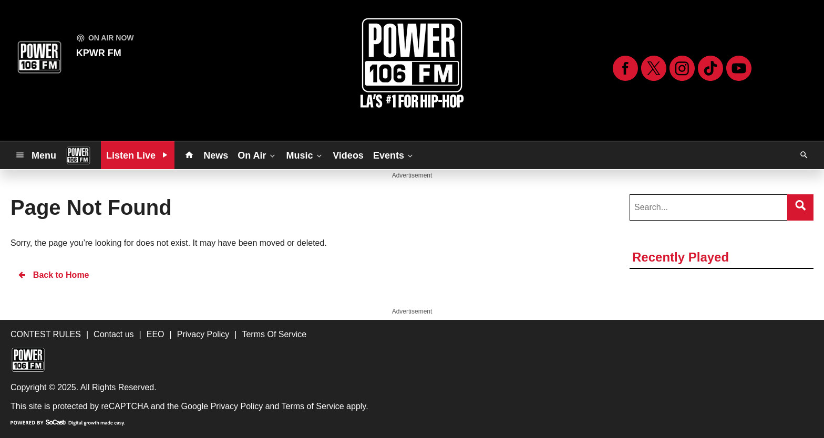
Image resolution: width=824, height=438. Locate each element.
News (215, 155)
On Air (257, 155)
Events (394, 155)
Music (304, 155)
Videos (348, 155)
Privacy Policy (237, 406)
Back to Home (53, 275)
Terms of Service (313, 406)
